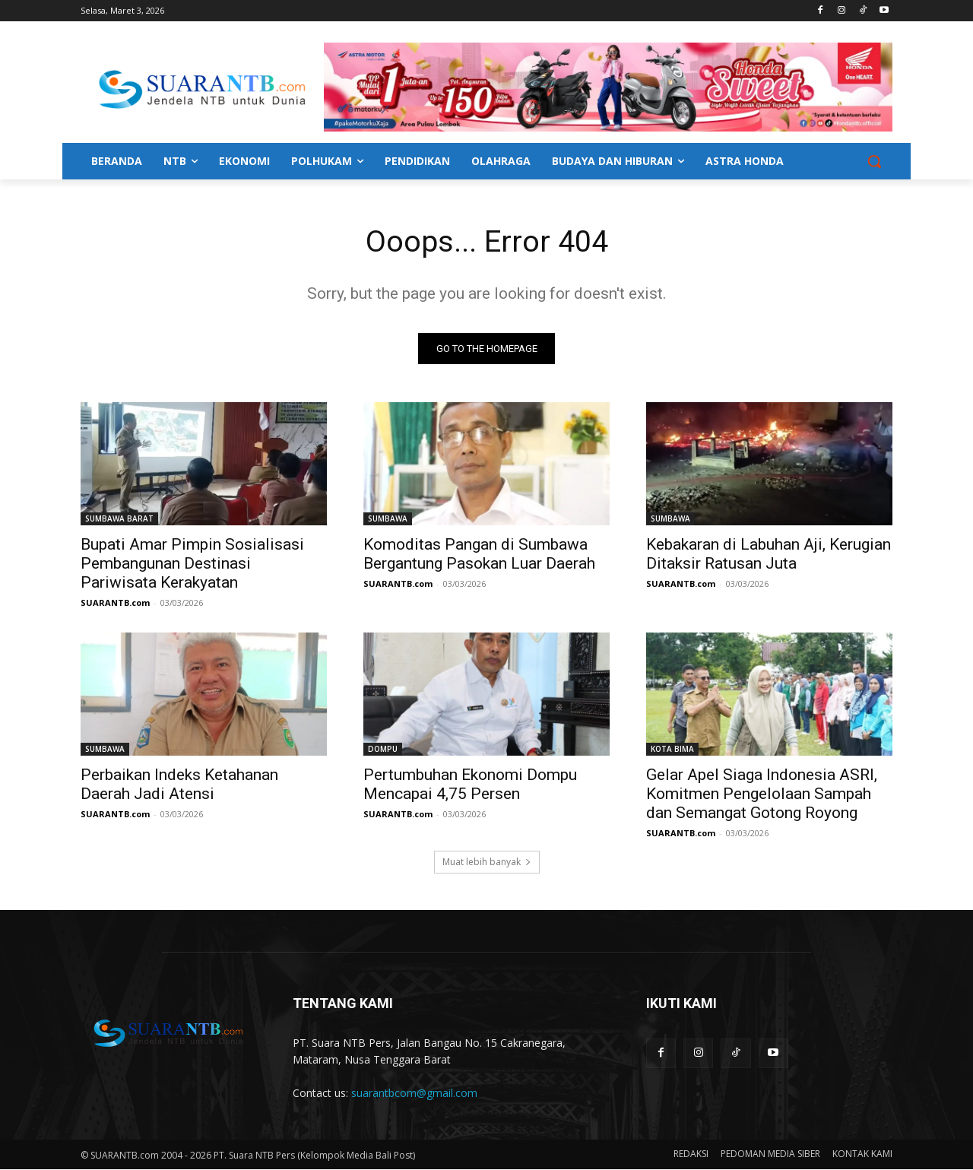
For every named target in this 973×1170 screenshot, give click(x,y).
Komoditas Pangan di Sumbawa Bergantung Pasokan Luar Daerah (479, 554)
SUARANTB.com (115, 603)
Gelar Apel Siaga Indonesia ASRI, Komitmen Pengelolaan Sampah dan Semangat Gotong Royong (761, 794)
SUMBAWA (387, 519)
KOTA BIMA (672, 749)
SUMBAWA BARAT (119, 519)
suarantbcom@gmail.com (414, 1093)
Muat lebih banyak (486, 862)
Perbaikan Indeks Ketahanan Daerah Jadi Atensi (179, 785)
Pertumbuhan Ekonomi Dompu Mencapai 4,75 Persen (470, 785)
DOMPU (383, 749)
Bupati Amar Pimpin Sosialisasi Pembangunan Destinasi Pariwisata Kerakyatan (192, 564)
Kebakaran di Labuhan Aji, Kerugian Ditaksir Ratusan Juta (768, 554)
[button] (874, 161)
